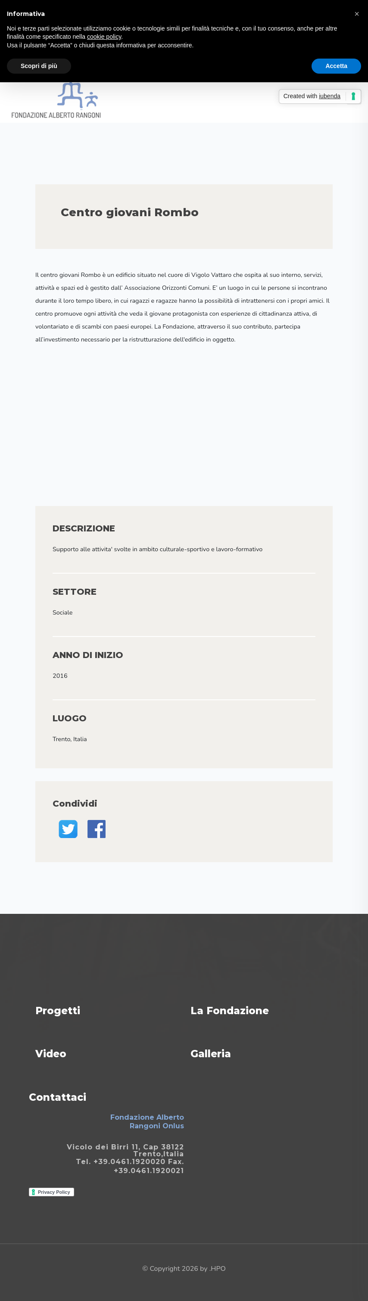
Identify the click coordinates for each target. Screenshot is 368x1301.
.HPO (217, 1268)
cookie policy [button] (104, 36)
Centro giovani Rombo (130, 212)
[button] (357, 14)
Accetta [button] (336, 65)
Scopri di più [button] (39, 65)
